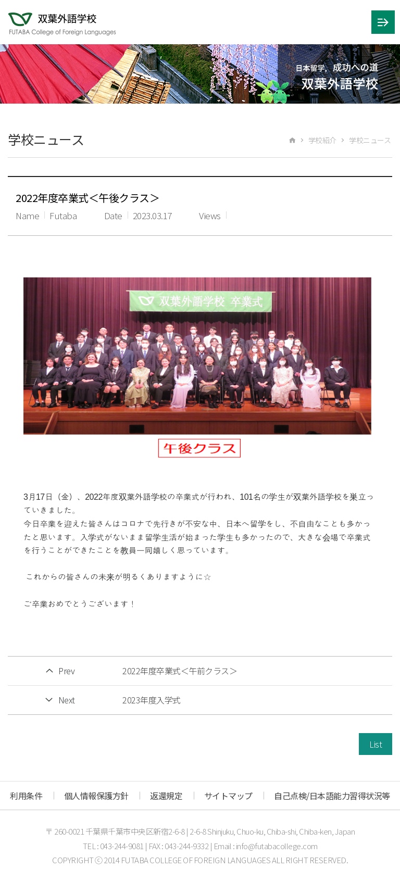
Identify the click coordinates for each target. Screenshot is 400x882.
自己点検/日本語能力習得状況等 (332, 795)
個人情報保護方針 (96, 795)
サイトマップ (228, 795)
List (375, 744)
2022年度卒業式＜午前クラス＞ (179, 670)
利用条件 (26, 795)
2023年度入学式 (151, 700)
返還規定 (166, 795)
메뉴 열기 (383, 22)
